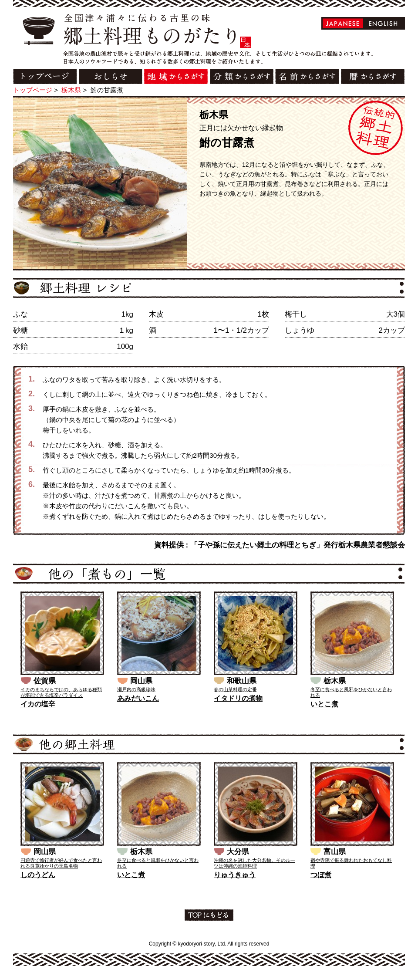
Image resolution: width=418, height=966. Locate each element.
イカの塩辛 (37, 704)
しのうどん (37, 874)
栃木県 (71, 90)
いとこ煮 (324, 704)
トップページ (32, 90)
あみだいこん (138, 698)
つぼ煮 (320, 874)
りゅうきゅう (235, 874)
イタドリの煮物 (238, 698)
